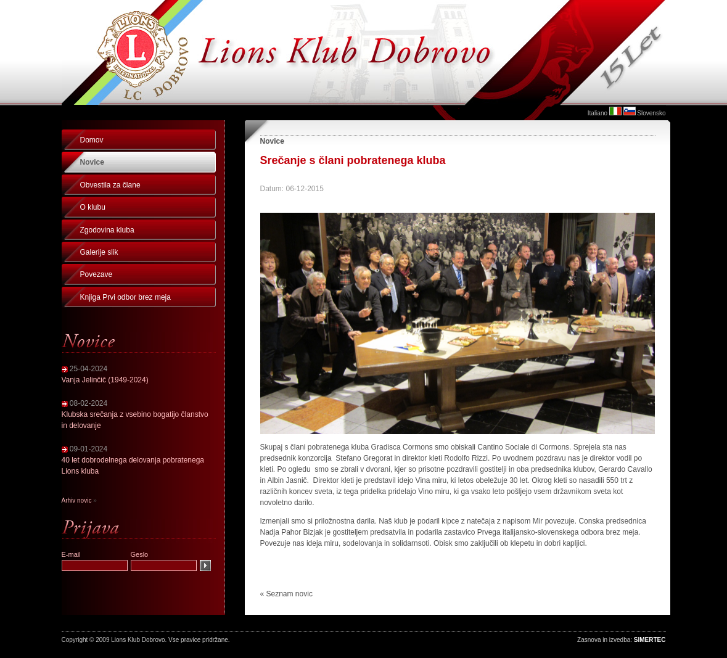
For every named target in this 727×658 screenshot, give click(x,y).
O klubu (92, 207)
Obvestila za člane (110, 185)
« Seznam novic (286, 594)
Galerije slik (99, 252)
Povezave (96, 274)
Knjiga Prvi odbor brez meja (125, 297)
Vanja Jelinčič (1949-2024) (105, 380)
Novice (92, 162)
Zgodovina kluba (107, 230)
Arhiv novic (77, 500)
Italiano (597, 113)
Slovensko (651, 113)
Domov (92, 140)
